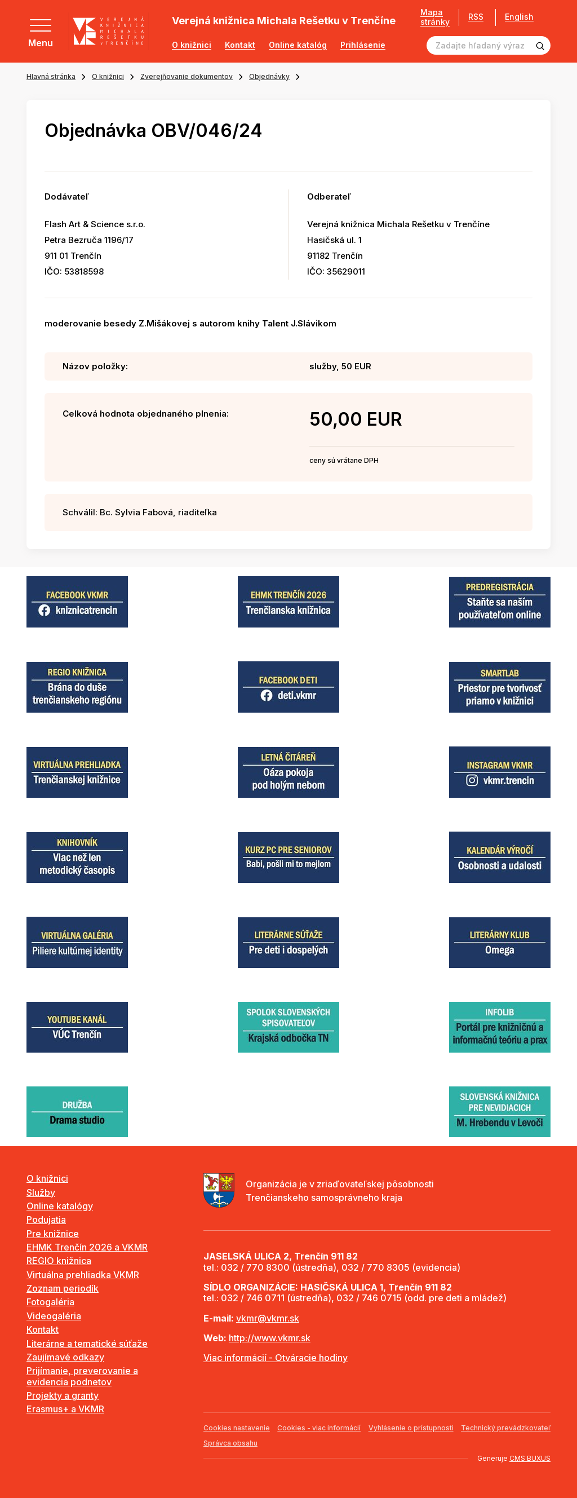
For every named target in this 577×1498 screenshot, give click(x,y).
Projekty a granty (62, 1395)
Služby (40, 1192)
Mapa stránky (431, 17)
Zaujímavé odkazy (65, 1357)
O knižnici (191, 45)
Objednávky (269, 76)
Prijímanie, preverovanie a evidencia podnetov (82, 1376)
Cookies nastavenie (236, 1428)
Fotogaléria (50, 1301)
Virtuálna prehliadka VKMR (82, 1274)
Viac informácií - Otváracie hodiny (275, 1357)
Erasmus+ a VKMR (65, 1409)
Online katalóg (298, 45)
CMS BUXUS (530, 1458)
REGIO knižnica (58, 1260)
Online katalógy (59, 1206)
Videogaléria (53, 1316)
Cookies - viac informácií (319, 1428)
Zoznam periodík (62, 1288)
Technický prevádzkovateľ (506, 1428)
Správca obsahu (230, 1443)
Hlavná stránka (51, 76)
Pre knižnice (52, 1233)
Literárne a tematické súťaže (87, 1343)
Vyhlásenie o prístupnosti (411, 1428)
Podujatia (46, 1219)
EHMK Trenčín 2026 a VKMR (87, 1247)
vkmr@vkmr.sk (267, 1318)
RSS (472, 16)
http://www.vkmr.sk (269, 1338)
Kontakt (240, 45)
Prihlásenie (362, 45)
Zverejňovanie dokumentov (186, 76)
